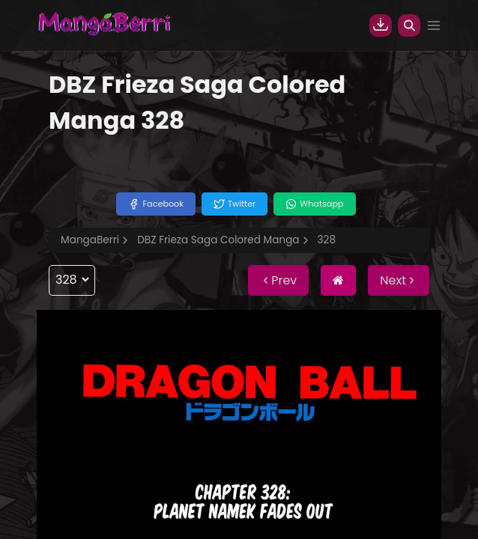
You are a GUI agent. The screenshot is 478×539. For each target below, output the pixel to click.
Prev (278, 280)
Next (398, 280)
